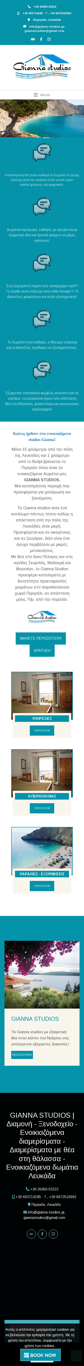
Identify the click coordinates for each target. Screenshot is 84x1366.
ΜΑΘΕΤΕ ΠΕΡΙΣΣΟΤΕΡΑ (41, 638)
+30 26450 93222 (45, 6)
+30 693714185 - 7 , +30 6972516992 (47, 13)
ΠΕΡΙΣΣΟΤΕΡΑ (42, 730)
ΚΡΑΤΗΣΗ (42, 650)
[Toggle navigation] (42, 94)
